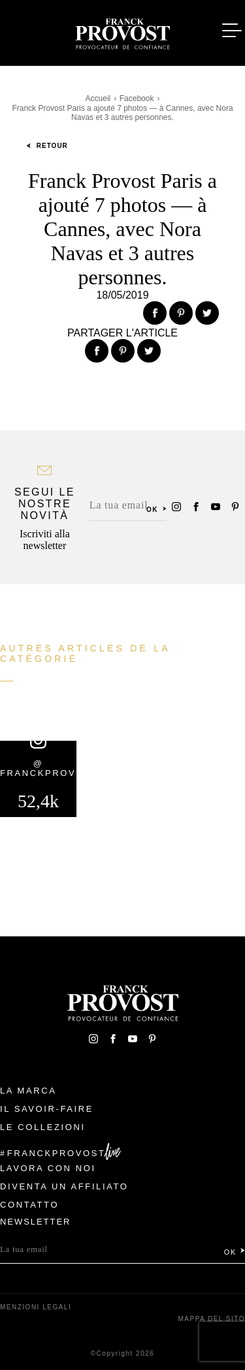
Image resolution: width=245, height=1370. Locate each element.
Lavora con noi (48, 1168)
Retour (47, 145)
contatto (29, 1205)
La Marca (28, 1090)
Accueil (98, 98)
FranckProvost (56, 1153)
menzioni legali (35, 1307)
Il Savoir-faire (46, 1109)
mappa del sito (211, 1318)
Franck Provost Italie (122, 31)
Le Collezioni (43, 1127)
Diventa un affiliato (64, 1186)
